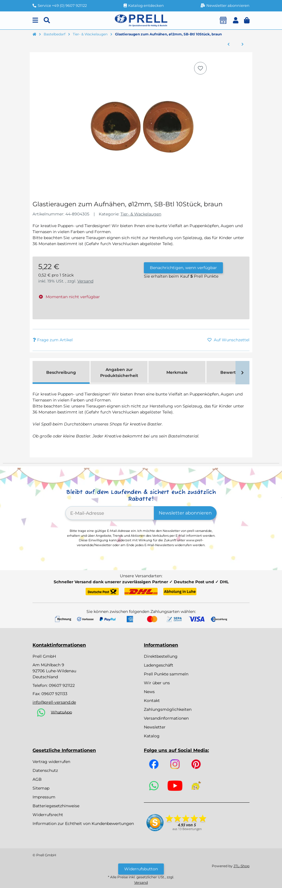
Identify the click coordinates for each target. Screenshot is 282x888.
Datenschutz (45, 770)
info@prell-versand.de (54, 702)
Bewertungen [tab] (235, 372)
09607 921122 (62, 685)
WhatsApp (61, 712)
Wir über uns (157, 682)
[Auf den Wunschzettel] (200, 68)
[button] (235, 20)
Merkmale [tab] (177, 372)
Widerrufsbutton (141, 868)
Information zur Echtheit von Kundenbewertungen (83, 823)
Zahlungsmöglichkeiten (168, 709)
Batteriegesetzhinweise (56, 805)
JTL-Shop (241, 866)
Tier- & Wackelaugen (140, 214)
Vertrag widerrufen (51, 761)
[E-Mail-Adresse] (109, 513)
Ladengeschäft (158, 665)
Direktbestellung (161, 656)
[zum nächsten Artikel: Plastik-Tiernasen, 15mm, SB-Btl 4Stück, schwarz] (242, 44)
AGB (37, 779)
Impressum (44, 797)
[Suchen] (47, 20)
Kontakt (152, 700)
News (149, 691)
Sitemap (41, 788)
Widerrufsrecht (48, 814)
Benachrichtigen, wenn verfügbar (183, 267)
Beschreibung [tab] (61, 372)
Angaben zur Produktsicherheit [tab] (119, 372)
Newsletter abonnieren (185, 513)
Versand (85, 281)
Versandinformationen (166, 718)
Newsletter (155, 727)
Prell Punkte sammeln (166, 674)
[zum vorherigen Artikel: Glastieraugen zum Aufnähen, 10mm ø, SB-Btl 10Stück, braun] (228, 44)
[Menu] (35, 20)
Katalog (152, 735)
